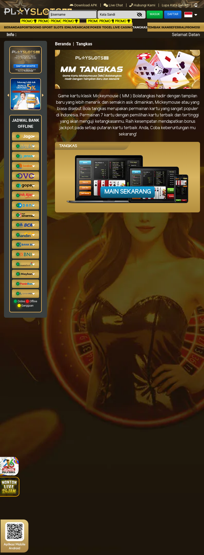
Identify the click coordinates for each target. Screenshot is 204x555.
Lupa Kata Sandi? (175, 5)
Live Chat (114, 5)
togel (107, 27)
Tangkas (140, 27)
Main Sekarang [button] (127, 192)
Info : (11, 34)
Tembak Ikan (158, 27)
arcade (83, 27)
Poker (95, 27)
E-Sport (46, 27)
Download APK (84, 5)
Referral (177, 27)
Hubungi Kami (142, 5)
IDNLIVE (70, 27)
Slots (58, 27)
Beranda (12, 27)
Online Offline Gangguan (25, 303)
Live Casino (123, 27)
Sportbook (29, 27)
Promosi (192, 27)
